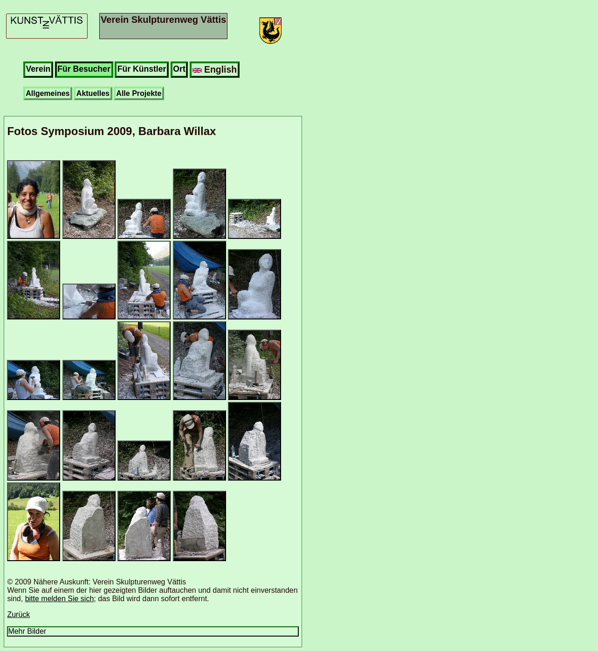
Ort (179, 69)
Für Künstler (141, 69)
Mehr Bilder (27, 631)
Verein (38, 69)
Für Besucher (83, 69)
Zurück (18, 614)
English (214, 69)
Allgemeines (47, 93)
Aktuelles (93, 93)
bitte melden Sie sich (59, 599)
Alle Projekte (138, 93)
